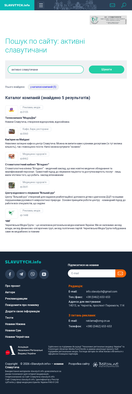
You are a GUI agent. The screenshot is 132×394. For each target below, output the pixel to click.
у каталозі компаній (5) (43, 87)
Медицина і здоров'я (34, 154)
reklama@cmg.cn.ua (98, 320)
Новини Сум (13, 330)
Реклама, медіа (31, 107)
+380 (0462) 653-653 (99, 326)
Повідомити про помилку (22, 305)
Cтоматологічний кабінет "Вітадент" (27, 164)
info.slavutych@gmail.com (101, 291)
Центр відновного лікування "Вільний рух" (30, 192)
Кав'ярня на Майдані (17, 139)
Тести (9, 317)
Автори (10, 292)
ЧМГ (7, 221)
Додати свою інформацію (22, 311)
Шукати (106, 69)
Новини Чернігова (17, 336)
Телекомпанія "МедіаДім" (20, 117)
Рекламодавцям (16, 298)
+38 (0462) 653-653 (98, 297)
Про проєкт (12, 285)
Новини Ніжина (15, 324)
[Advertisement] (23, 24)
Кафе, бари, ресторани (35, 129)
